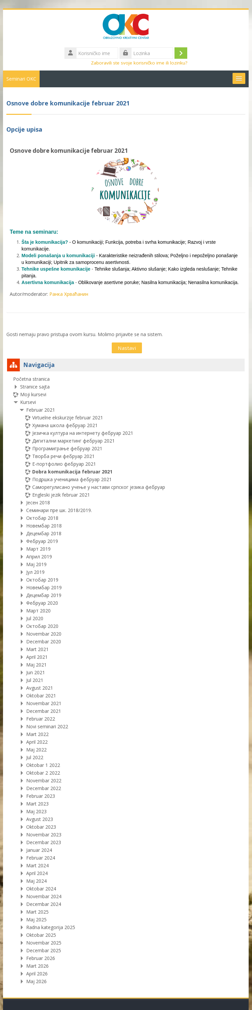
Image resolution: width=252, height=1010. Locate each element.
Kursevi (28, 402)
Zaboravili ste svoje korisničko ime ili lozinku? (139, 63)
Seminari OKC (22, 79)
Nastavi (127, 348)
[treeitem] (126, 680)
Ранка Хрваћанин (69, 294)
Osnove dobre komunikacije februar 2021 (69, 150)
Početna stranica (31, 379)
